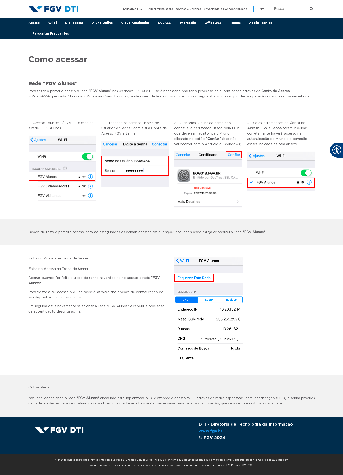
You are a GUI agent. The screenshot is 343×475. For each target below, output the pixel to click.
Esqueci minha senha (159, 9)
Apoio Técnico (260, 23)
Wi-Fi (52, 23)
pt (256, 9)
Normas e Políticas (188, 9)
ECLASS (164, 23)
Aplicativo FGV (133, 9)
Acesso (34, 23)
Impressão (187, 23)
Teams (235, 23)
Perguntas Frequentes (51, 33)
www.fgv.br (210, 431)
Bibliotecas (74, 23)
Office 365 (213, 23)
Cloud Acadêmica (135, 23)
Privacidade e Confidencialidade (225, 9)
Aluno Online (102, 23)
